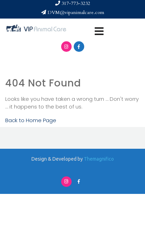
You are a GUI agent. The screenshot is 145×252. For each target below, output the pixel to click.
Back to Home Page (30, 120)
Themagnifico (98, 159)
